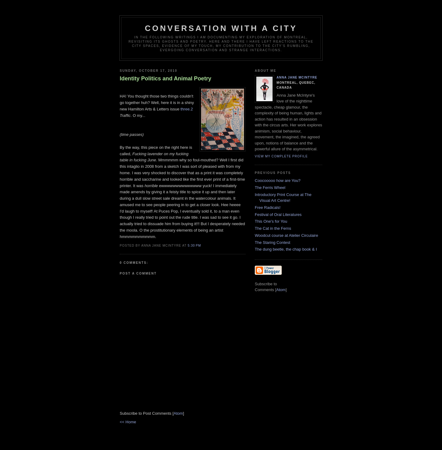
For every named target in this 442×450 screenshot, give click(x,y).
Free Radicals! (268, 207)
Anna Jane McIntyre (297, 77)
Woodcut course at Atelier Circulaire (286, 235)
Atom (178, 413)
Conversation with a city (221, 28)
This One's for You (271, 221)
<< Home (128, 422)
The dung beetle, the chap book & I (286, 249)
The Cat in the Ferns (273, 228)
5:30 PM (194, 245)
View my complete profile (281, 156)
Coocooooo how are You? (277, 180)
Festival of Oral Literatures (278, 214)
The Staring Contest (272, 242)
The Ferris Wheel (270, 187)
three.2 (186, 109)
